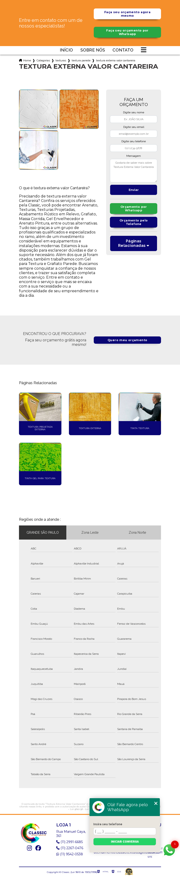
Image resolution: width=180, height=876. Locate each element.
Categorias (43, 60)
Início (66, 50)
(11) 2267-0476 (69, 848)
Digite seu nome (133, 112)
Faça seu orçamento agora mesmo (127, 13)
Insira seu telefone (107, 824)
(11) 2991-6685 (69, 842)
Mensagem (133, 156)
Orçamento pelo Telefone (133, 222)
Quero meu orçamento (127, 340)
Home (27, 60)
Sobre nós (92, 50)
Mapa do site (153, 854)
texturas (61, 60)
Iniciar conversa (125, 841)
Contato (122, 50)
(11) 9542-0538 (69, 854)
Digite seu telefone (133, 141)
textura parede (81, 60)
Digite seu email (133, 127)
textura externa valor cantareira (115, 60)
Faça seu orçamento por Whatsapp (127, 32)
